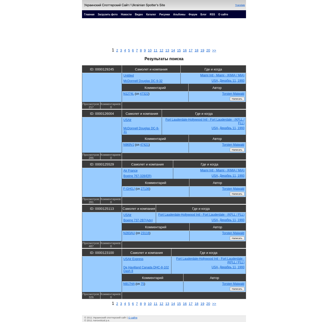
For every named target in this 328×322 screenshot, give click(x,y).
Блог (203, 14)
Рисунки (164, 14)
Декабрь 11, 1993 (232, 80)
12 (161, 50)
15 (179, 50)
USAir (127, 120)
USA (215, 80)
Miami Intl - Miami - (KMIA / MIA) (222, 75)
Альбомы (179, 14)
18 (196, 50)
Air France (131, 170)
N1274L (128, 94)
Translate (240, 5)
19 (202, 50)
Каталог (151, 14)
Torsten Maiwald (233, 94)
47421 (144, 145)
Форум (193, 14)
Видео (139, 14)
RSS (212, 14)
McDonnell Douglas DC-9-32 (143, 81)
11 (156, 50)
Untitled (129, 75)
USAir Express (134, 259)
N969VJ (128, 145)
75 (142, 284)
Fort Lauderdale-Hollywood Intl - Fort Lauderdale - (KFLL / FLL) (201, 214)
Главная (89, 14)
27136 (145, 189)
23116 (145, 233)
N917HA (129, 284)
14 (173, 50)
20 (208, 50)
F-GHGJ (129, 189)
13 (167, 50)
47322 (144, 94)
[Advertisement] (164, 34)
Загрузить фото (108, 14)
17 (191, 50)
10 (150, 50)
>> (214, 50)
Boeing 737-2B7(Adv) (138, 220)
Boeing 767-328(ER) (137, 176)
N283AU (129, 233)
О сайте (223, 14)
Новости (126, 14)
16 (185, 50)
